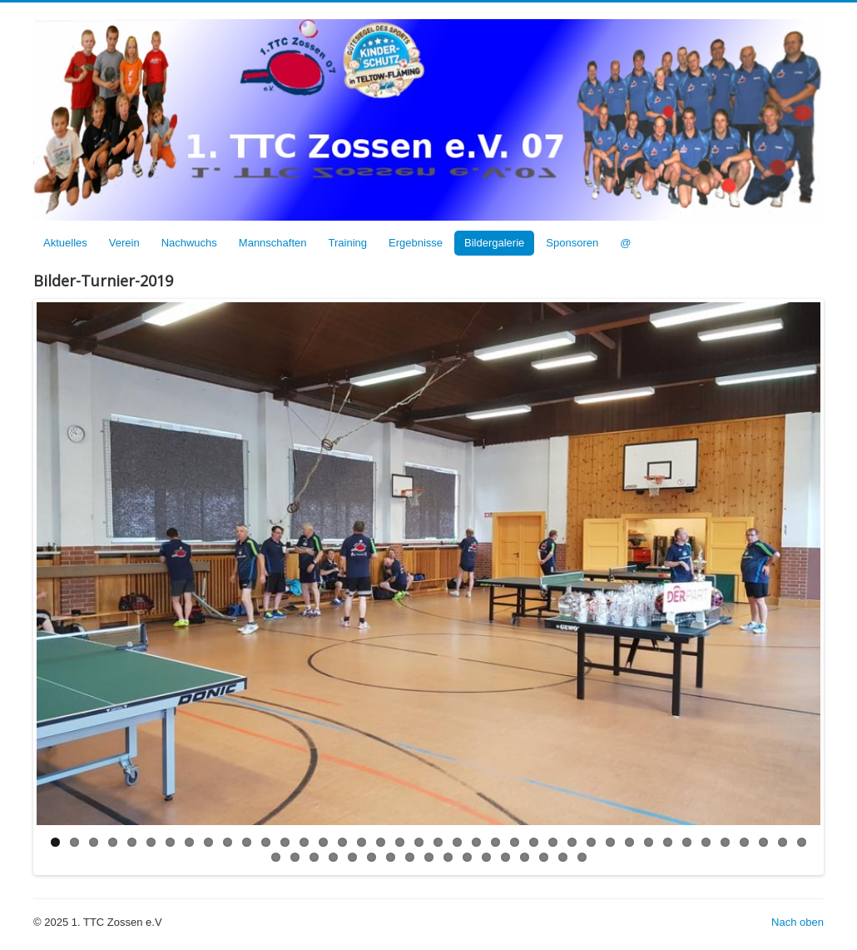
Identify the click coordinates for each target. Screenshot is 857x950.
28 (572, 842)
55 (543, 857)
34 (686, 842)
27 (552, 842)
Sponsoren (572, 242)
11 (246, 842)
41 (275, 857)
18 (380, 842)
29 (591, 842)
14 (304, 842)
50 (448, 857)
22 (457, 842)
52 (486, 857)
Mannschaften (273, 242)
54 (524, 857)
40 (801, 842)
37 (744, 842)
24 (495, 842)
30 (610, 842)
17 (361, 842)
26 (533, 842)
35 (706, 842)
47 (390, 857)
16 (342, 842)
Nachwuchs (189, 242)
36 (725, 842)
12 (265, 842)
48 (409, 857)
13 (285, 842)
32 (648, 842)
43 (314, 857)
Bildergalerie (494, 242)
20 (419, 842)
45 (352, 857)
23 (476, 842)
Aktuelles (65, 242)
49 (428, 857)
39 (782, 842)
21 (438, 842)
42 (295, 857)
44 (333, 857)
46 (371, 857)
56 (562, 857)
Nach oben (797, 922)
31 (629, 842)
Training (348, 242)
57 (582, 857)
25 (514, 842)
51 (467, 857)
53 (505, 857)
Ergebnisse (416, 242)
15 (323, 842)
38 (763, 842)
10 (227, 842)
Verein (124, 242)
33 (667, 842)
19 (399, 842)
